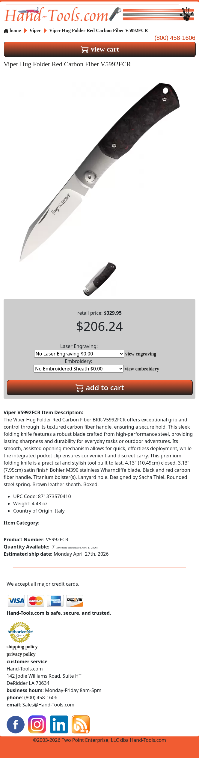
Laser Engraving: (79, 350)
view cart (100, 49)
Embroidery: (78, 365)
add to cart (100, 387)
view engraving (140, 353)
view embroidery (142, 368)
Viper (35, 30)
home (12, 30)
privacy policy (21, 654)
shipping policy (22, 646)
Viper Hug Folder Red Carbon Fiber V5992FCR (98, 30)
